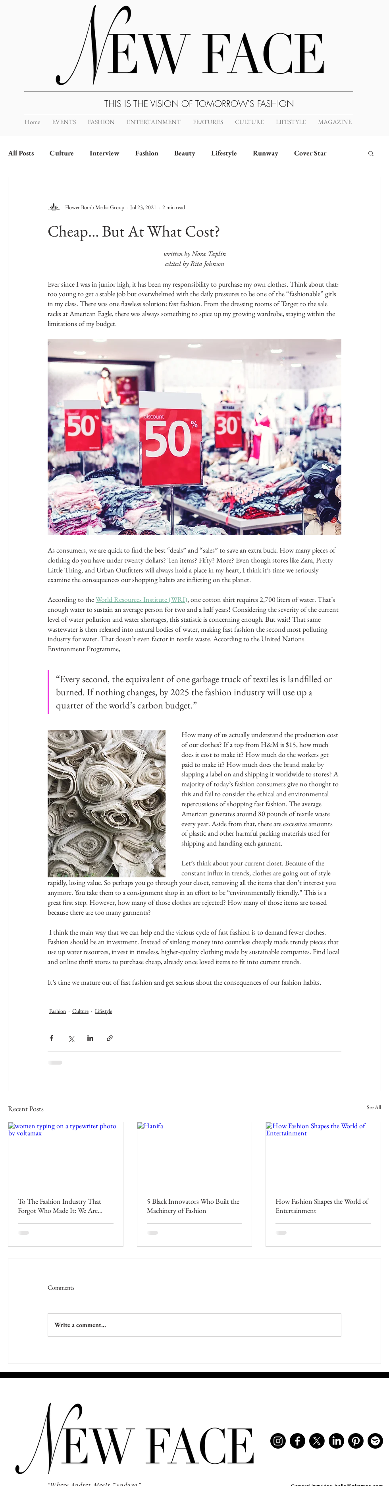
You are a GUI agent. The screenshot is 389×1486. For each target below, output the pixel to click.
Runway (265, 152)
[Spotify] (375, 1441)
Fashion (146, 152)
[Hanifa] (194, 1154)
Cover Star (310, 152)
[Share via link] (110, 1038)
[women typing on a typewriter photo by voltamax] (65, 1154)
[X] (317, 1441)
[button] (371, 153)
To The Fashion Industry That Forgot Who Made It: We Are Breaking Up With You (59, 1206)
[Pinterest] (356, 1441)
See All (374, 1107)
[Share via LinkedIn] (90, 1038)
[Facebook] (297, 1441)
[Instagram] (278, 1441)
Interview (104, 152)
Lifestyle (224, 152)
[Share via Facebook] (51, 1038)
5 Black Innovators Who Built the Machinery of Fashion (193, 1206)
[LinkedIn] (336, 1441)
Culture (62, 152)
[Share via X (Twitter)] (71, 1038)
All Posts (21, 152)
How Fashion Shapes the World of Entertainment (321, 1206)
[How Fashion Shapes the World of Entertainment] (323, 1154)
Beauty (184, 152)
